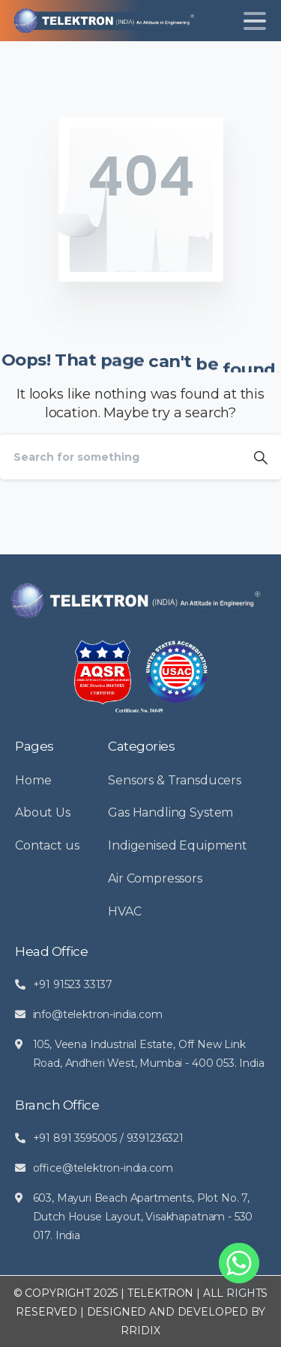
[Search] (120, 457)
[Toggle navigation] (255, 21)
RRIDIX (140, 1330)
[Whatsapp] (239, 1263)
